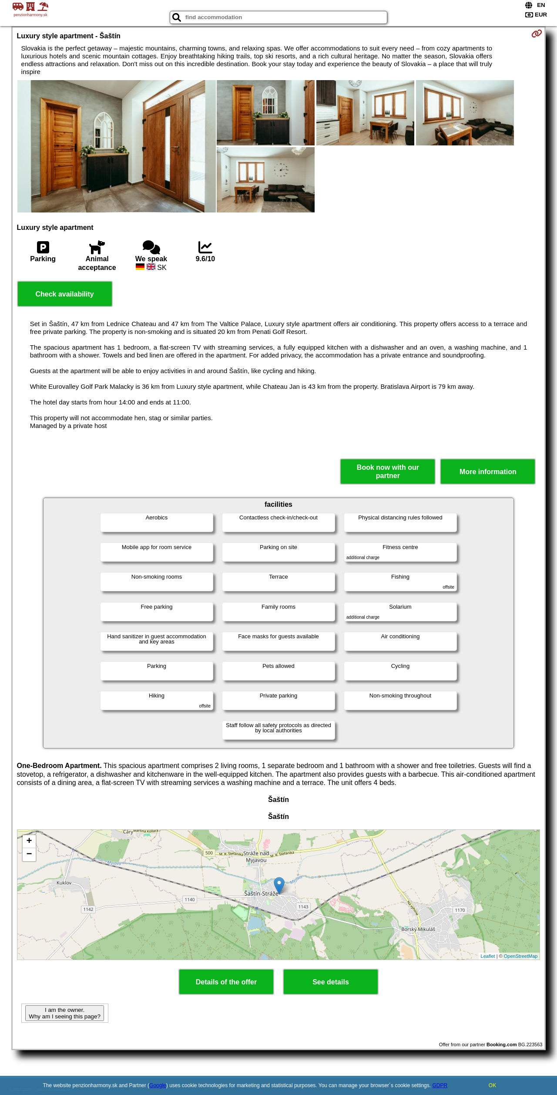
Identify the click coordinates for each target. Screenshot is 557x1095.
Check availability (64, 294)
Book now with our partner (388, 471)
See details (330, 982)
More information (488, 471)
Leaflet (488, 956)
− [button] (29, 854)
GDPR (439, 1085)
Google (157, 1085)
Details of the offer (226, 982)
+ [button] (29, 841)
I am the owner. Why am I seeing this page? (64, 1013)
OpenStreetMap (521, 956)
